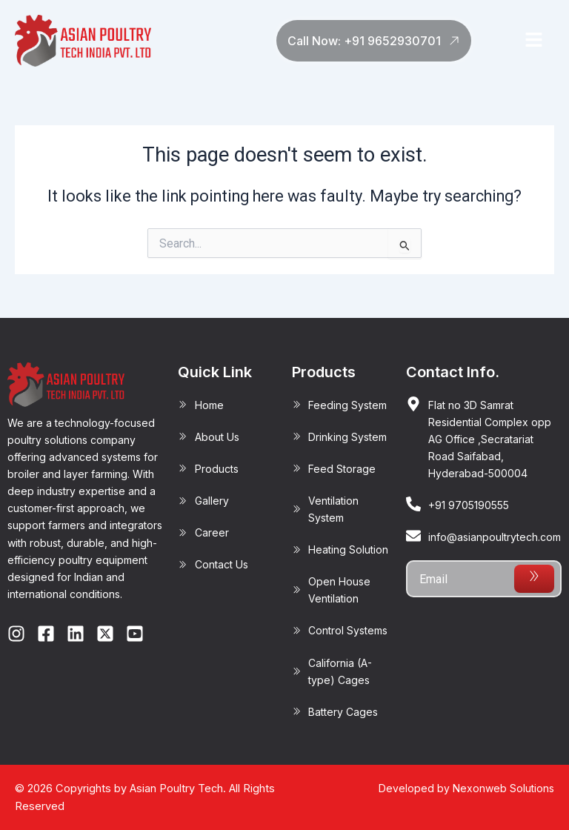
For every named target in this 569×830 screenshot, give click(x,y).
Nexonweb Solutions (503, 788)
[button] (533, 40)
